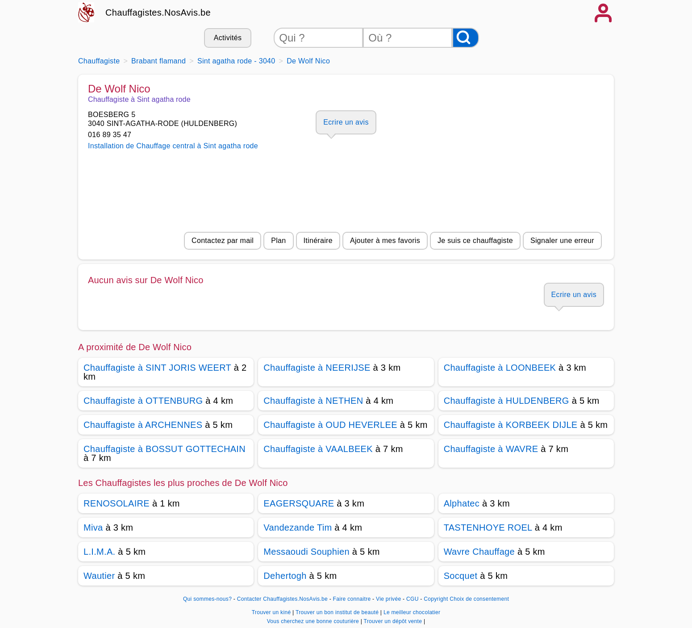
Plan (278, 240)
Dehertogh (284, 576)
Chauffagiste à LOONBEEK (500, 368)
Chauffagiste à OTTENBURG (143, 401)
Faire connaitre (352, 599)
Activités (228, 38)
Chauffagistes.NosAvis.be (158, 12)
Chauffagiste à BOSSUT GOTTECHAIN (164, 449)
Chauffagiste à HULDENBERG (506, 401)
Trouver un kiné (272, 612)
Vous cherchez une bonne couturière (314, 621)
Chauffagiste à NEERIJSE (316, 368)
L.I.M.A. (99, 552)
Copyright (436, 599)
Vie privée (388, 599)
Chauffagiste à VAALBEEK (318, 449)
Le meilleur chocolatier (412, 612)
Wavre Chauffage (479, 552)
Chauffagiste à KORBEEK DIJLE (511, 425)
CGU (412, 599)
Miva (93, 527)
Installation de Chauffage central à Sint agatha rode (173, 146)
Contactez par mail (223, 240)
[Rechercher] (465, 38)
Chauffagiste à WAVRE (491, 449)
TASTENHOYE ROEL (488, 527)
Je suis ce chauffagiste (475, 240)
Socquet (461, 576)
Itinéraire (318, 240)
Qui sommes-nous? (207, 599)
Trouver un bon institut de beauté (338, 612)
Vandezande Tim (297, 527)
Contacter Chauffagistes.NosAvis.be (282, 599)
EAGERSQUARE (298, 503)
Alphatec (461, 503)
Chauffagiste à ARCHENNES (142, 425)
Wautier (99, 576)
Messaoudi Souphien (306, 552)
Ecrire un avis (345, 122)
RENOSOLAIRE (116, 503)
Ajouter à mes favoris (385, 240)
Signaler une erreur (562, 240)
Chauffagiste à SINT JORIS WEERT (157, 368)
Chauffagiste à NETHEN (313, 401)
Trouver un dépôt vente (394, 621)
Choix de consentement (479, 599)
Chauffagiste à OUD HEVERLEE (330, 425)
